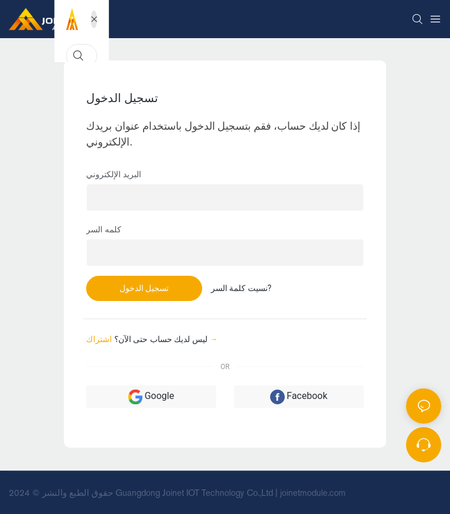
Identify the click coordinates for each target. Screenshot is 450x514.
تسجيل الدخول (144, 288)
